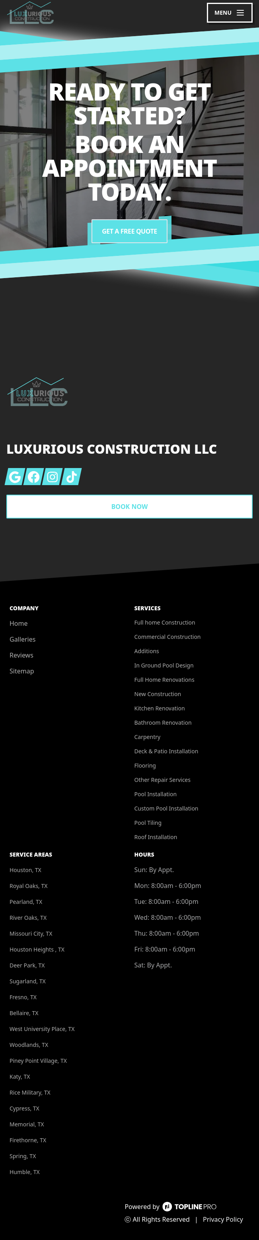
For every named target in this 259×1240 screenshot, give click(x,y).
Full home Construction (164, 622)
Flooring (145, 765)
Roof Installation (155, 837)
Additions (146, 651)
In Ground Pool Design (164, 665)
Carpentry (147, 737)
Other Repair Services (162, 779)
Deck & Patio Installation (166, 751)
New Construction (157, 694)
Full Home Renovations (164, 679)
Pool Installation (155, 794)
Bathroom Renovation (163, 722)
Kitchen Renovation (159, 708)
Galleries (22, 639)
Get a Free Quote (129, 231)
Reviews (21, 655)
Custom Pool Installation (166, 808)
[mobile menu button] (229, 12)
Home (19, 623)
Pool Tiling (148, 822)
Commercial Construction (167, 636)
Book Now (129, 506)
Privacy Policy (223, 1219)
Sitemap (22, 671)
